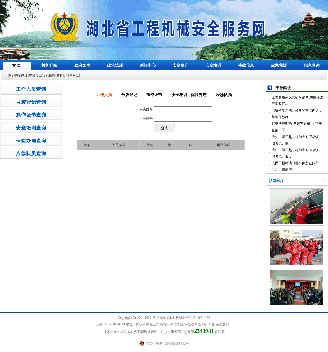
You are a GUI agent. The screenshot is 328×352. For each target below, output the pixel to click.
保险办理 (199, 95)
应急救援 (279, 65)
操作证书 (154, 95)
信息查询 (312, 65)
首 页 (16, 66)
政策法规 (115, 65)
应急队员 (224, 95)
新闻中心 (148, 65)
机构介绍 (49, 65)
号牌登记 (129, 95)
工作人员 (104, 95)
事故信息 (246, 65)
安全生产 (180, 65)
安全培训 (213, 65)
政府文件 (82, 65)
